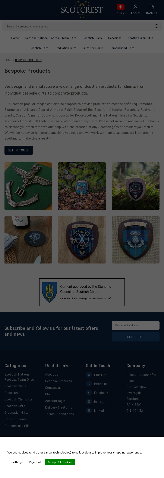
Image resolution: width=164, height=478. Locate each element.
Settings (17, 462)
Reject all (35, 462)
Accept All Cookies (59, 462)
